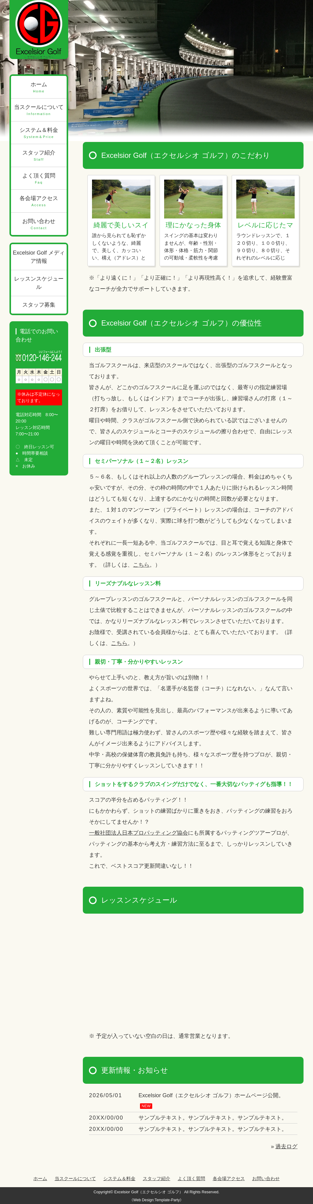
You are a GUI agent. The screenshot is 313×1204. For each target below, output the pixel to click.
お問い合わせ (39, 224)
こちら (141, 565)
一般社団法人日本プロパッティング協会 (138, 833)
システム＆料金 (39, 133)
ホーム (39, 87)
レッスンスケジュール (39, 283)
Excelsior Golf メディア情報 (39, 257)
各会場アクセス (39, 201)
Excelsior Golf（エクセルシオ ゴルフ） (148, 1192)
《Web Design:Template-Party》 (156, 1200)
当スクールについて (39, 110)
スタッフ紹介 (39, 156)
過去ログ (286, 1146)
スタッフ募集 (38, 305)
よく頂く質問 (39, 179)
